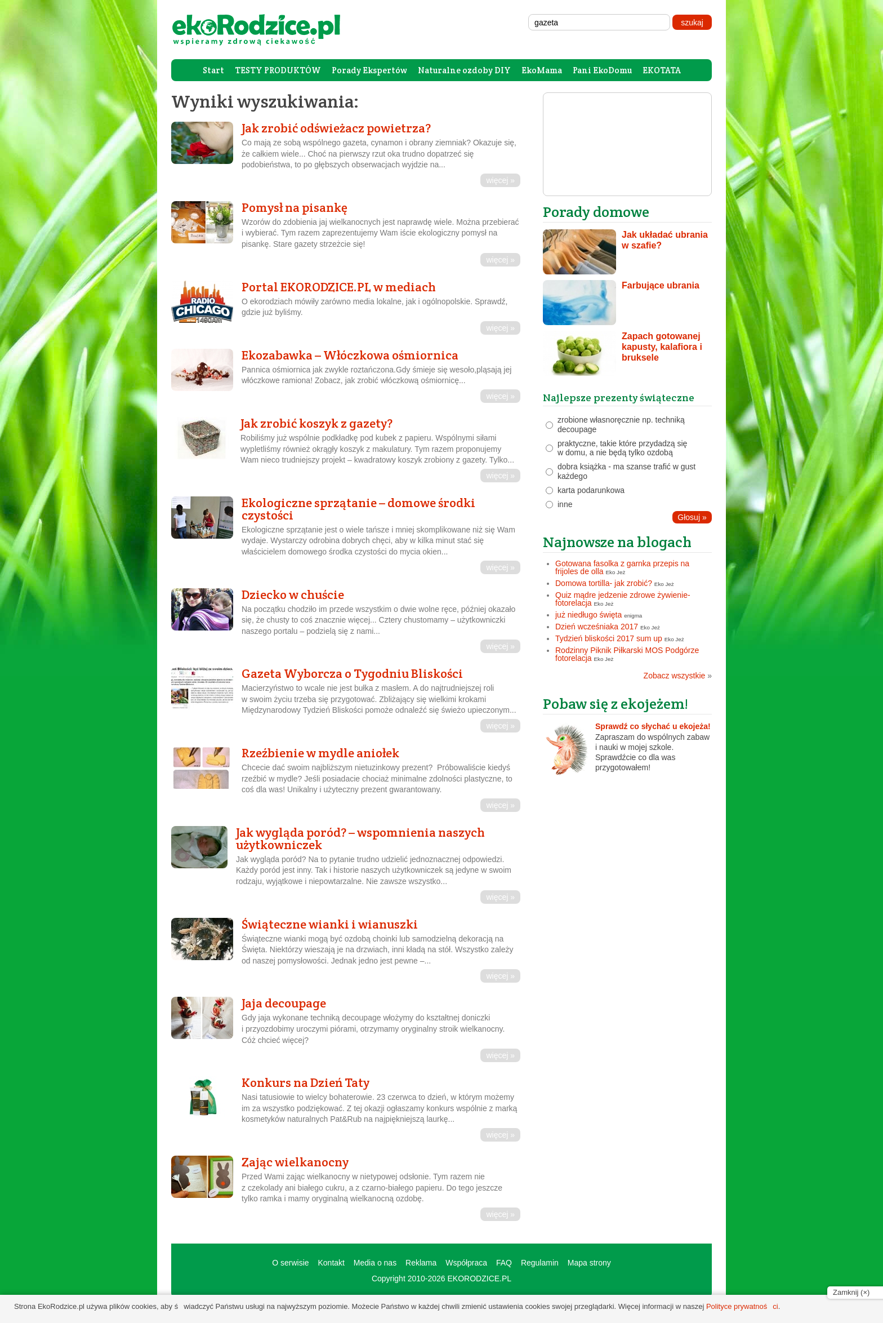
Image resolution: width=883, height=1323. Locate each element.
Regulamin (540, 1262)
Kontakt (331, 1262)
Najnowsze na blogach (617, 541)
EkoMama (541, 70)
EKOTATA (662, 70)
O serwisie (290, 1262)
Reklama (420, 1262)
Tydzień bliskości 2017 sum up (608, 638)
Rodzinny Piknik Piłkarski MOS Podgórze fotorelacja (627, 654)
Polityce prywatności (742, 1306)
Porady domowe (596, 211)
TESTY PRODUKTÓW (278, 70)
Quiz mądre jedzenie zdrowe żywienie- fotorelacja (622, 599)
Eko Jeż (616, 572)
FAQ (504, 1262)
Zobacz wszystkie (678, 676)
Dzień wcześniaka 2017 (596, 626)
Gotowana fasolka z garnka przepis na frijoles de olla (622, 567)
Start (213, 70)
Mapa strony (589, 1262)
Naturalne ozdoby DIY (464, 70)
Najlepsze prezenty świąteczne (618, 397)
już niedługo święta (588, 614)
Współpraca (466, 1262)
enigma (633, 615)
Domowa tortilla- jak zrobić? (603, 583)
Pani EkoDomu (602, 70)
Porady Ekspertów (369, 70)
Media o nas (375, 1262)
